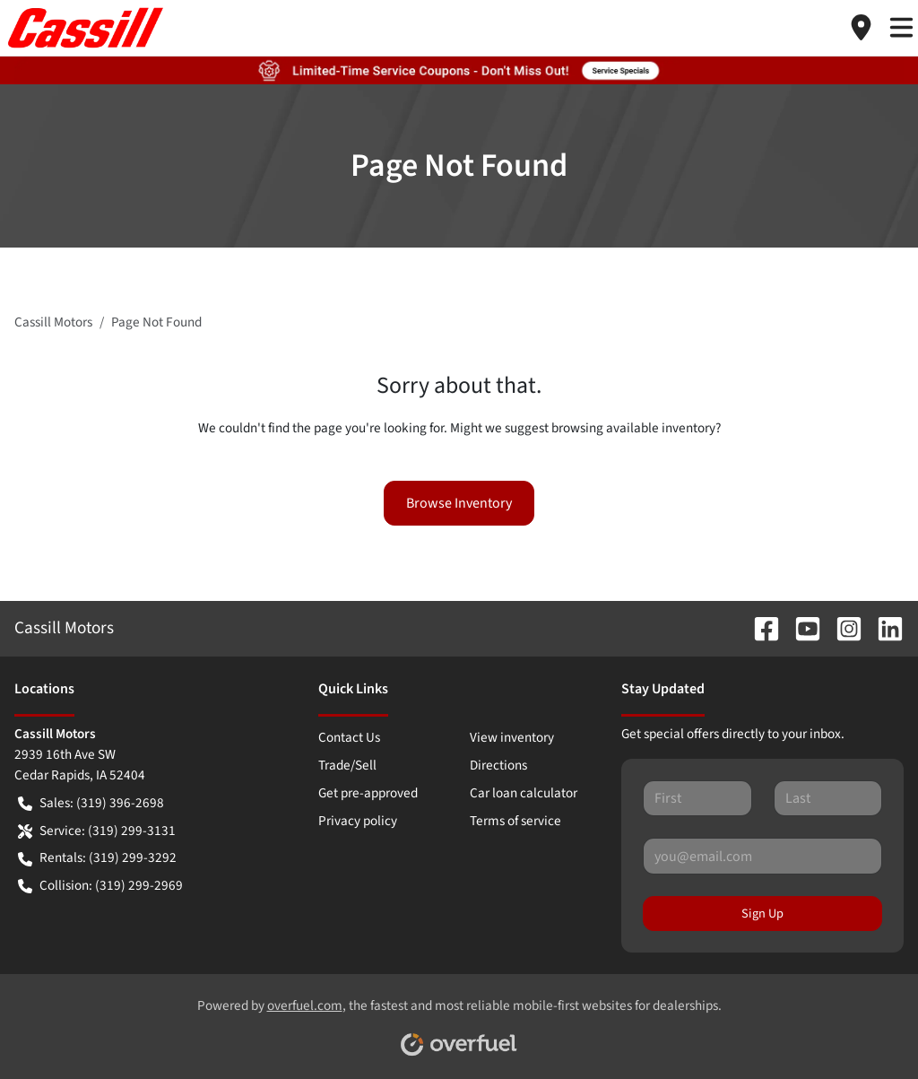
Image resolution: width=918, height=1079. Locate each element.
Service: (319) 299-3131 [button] (97, 831)
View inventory (512, 737)
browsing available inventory (633, 428)
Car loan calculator (523, 793)
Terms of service (515, 821)
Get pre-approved (368, 793)
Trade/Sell (347, 765)
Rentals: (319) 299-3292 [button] (97, 858)
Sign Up (762, 913)
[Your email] (762, 856)
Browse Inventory (459, 503)
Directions (498, 765)
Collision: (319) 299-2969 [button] (100, 885)
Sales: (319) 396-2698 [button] (91, 803)
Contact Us (349, 737)
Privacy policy (357, 821)
